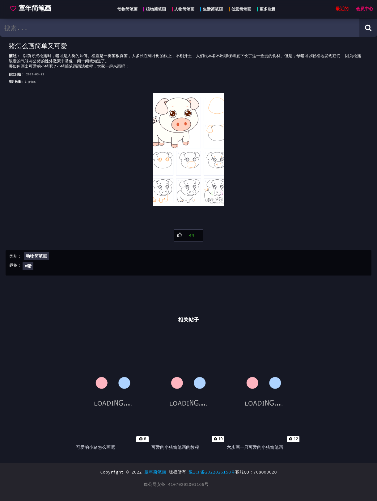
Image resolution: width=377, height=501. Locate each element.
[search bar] (179, 28)
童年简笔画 (155, 472)
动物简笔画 (36, 256)
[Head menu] (194, 9)
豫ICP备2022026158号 (211, 472)
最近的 (342, 8)
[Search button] (368, 28)
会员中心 (364, 8)
